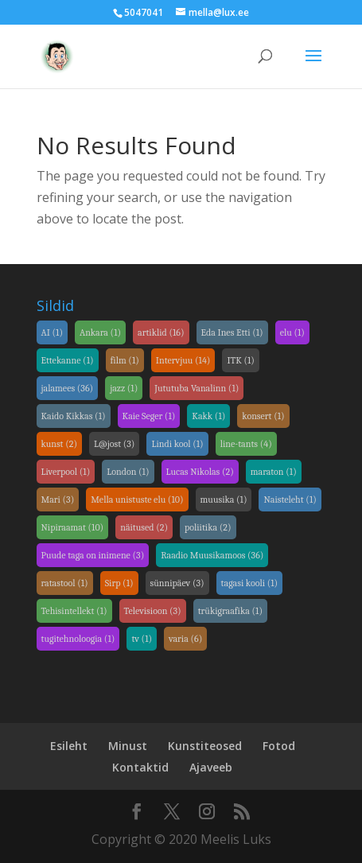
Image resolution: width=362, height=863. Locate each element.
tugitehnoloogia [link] (78, 638)
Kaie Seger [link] (149, 416)
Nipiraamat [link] (72, 527)
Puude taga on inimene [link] (93, 555)
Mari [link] (58, 499)
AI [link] (52, 332)
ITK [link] (241, 360)
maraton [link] (274, 471)
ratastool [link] (64, 583)
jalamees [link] (67, 388)
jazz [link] (124, 388)
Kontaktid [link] (140, 767)
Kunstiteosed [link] (205, 745)
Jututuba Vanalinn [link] (196, 388)
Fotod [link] (279, 745)
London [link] (128, 471)
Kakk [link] (208, 416)
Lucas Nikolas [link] (200, 471)
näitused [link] (144, 527)
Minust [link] (127, 745)
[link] (57, 55)
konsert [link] (263, 416)
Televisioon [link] (152, 610)
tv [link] (141, 638)
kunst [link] (59, 443)
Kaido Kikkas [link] (73, 416)
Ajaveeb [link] (210, 767)
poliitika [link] (208, 527)
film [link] (125, 360)
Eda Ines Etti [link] (232, 332)
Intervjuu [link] (183, 360)
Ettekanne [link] (67, 360)
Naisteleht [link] (289, 499)
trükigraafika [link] (230, 610)
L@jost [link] (114, 443)
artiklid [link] (161, 332)
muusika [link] (223, 499)
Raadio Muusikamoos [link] (212, 555)
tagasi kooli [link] (249, 583)
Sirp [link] (119, 583)
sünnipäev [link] (177, 583)
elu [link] (292, 332)
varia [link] (185, 638)
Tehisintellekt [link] (74, 610)
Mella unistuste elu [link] (137, 499)
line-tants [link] (246, 443)
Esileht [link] (69, 745)
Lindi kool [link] (177, 443)
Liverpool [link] (66, 471)
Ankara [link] (100, 332)
